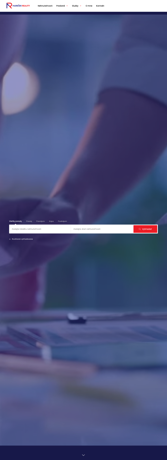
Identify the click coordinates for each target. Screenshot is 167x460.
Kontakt (100, 5)
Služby (75, 5)
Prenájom (40, 221)
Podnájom (62, 221)
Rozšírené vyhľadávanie (21, 239)
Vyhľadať (145, 229)
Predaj (29, 221)
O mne (89, 5)
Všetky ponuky (15, 221)
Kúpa (51, 221)
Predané (60, 5)
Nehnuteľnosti (45, 5)
